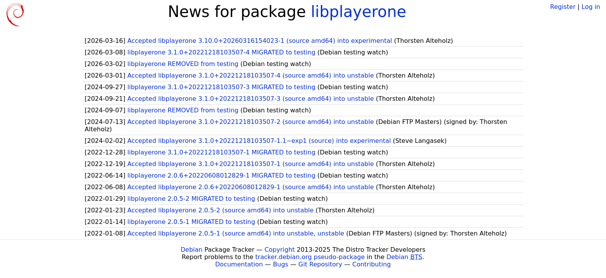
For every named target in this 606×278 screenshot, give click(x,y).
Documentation (239, 264)
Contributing (371, 264)
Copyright (279, 249)
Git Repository (320, 264)
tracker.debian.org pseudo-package (310, 257)
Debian (191, 249)
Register (562, 6)
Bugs (280, 264)
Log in (591, 6)
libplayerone (358, 11)
